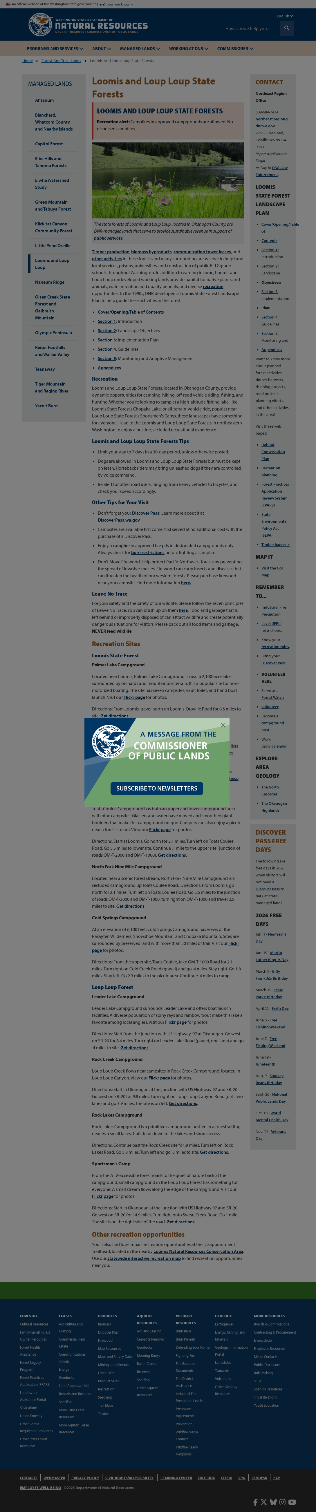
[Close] (224, 725)
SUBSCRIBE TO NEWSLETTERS (158, 788)
